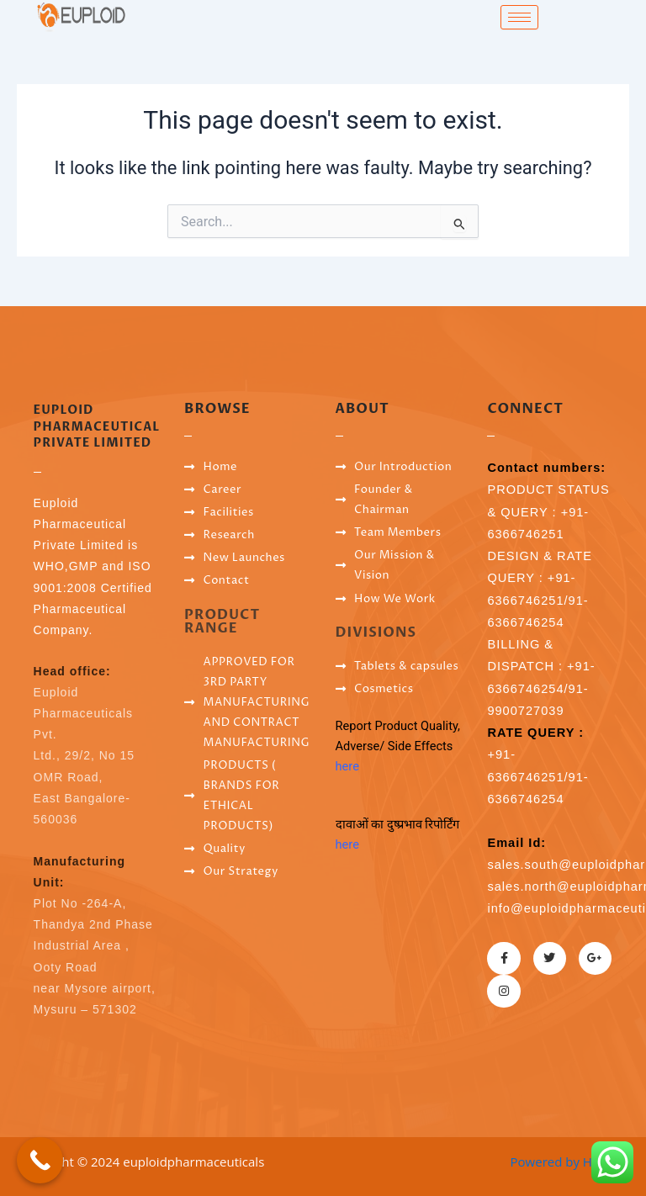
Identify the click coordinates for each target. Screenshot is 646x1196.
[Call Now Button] (40, 1160)
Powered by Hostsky (570, 1161)
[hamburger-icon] (519, 17)
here (347, 766)
